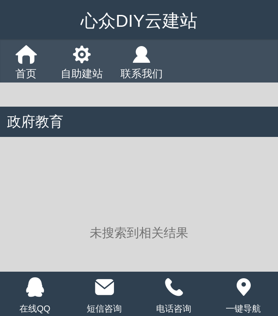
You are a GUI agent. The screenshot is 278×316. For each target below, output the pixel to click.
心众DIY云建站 (139, 20)
